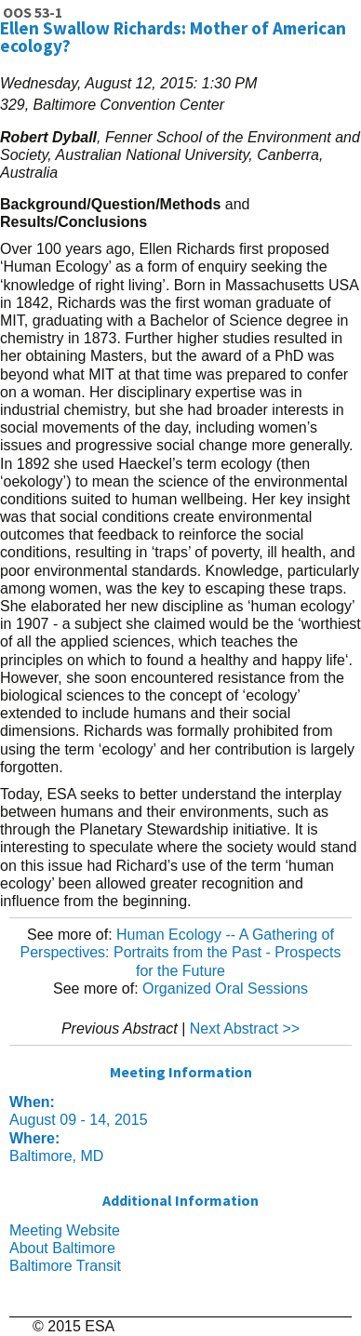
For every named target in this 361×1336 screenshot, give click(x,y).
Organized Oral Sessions (225, 988)
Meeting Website (64, 1230)
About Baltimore (62, 1248)
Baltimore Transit (65, 1266)
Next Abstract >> (245, 1028)
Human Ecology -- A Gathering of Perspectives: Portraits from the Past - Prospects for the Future (180, 952)
